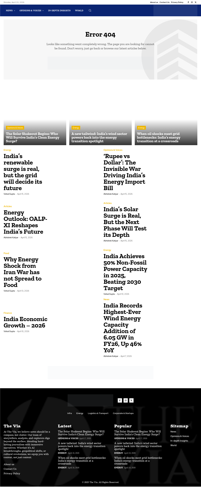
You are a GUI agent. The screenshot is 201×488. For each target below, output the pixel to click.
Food (6, 255)
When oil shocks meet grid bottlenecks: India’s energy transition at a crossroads (82, 462)
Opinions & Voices (15, 129)
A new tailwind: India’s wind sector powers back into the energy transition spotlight (81, 447)
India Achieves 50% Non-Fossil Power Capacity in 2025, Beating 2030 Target (125, 273)
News (106, 301)
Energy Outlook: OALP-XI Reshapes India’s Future (25, 223)
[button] (90, 10)
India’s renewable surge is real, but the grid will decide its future (23, 173)
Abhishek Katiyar (111, 195)
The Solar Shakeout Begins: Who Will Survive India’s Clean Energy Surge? (81, 434)
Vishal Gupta (9, 195)
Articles (8, 208)
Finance (8, 314)
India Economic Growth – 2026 (25, 323)
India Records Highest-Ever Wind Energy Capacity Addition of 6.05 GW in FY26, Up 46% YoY (123, 329)
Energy (76, 129)
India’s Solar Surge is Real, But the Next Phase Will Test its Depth (125, 223)
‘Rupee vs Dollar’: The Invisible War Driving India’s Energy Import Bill (124, 173)
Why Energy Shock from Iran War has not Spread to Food (22, 273)
